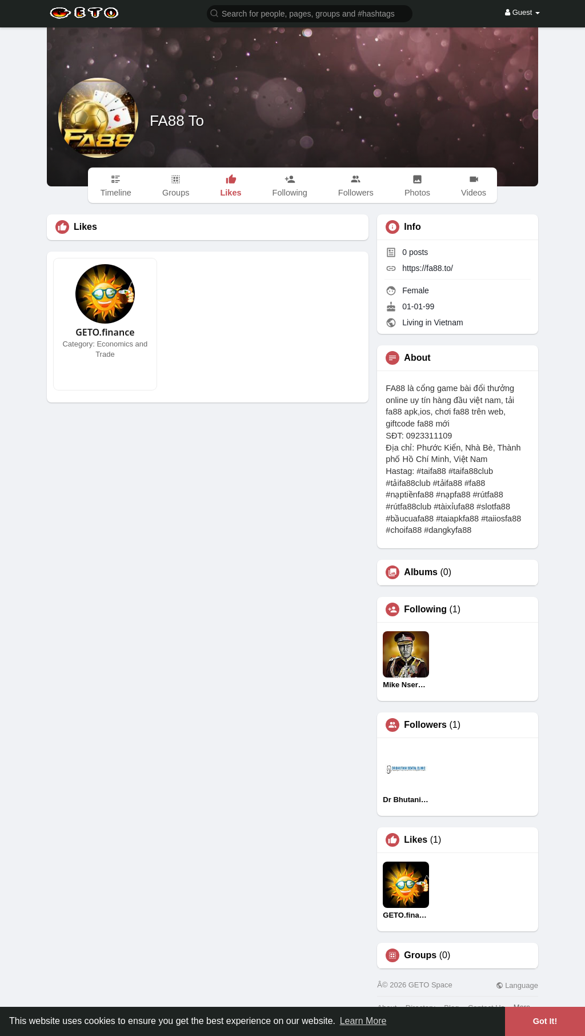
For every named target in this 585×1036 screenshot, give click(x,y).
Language (517, 985)
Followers (425, 725)
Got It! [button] (545, 1021)
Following (425, 609)
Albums (421, 572)
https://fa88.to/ (427, 268)
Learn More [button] (363, 1021)
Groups (420, 955)
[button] (309, 12)
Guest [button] (522, 12)
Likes (415, 839)
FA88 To (177, 120)
